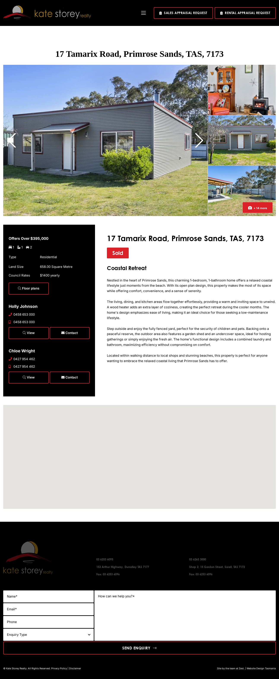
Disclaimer (75, 668)
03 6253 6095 (104, 559)
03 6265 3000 (197, 559)
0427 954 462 (22, 359)
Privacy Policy (59, 668)
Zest (241, 668)
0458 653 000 (22, 314)
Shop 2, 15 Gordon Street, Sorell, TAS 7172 (217, 567)
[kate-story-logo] (47, 7)
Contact (69, 333)
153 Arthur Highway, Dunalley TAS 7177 (122, 567)
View (29, 333)
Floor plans (28, 288)
